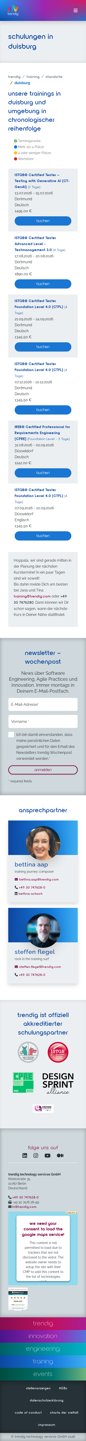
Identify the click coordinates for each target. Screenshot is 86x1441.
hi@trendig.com (24, 1207)
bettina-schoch (30, 893)
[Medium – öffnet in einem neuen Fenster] (60, 1156)
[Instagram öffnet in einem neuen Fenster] (36, 1156)
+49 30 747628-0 (31, 887)
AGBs (63, 1388)
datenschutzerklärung (47, 1400)
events (43, 1374)
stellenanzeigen (38, 1388)
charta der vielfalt (64, 1412)
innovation (43, 1336)
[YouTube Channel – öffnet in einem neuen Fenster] (48, 1156)
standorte (54, 77)
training (33, 77)
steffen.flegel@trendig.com (38, 967)
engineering (43, 1349)
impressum (46, 1425)
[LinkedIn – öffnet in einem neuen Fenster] (25, 1156)
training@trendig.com (32, 596)
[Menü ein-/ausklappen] (75, 10)
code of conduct (28, 1412)
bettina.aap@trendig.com (37, 879)
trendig (14, 77)
